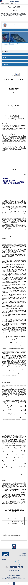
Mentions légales (4, 578)
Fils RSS (11, 579)
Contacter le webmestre (22, 578)
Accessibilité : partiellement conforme (12, 578)
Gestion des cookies (15, 579)
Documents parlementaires (5, 3)
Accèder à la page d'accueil (1, 1)
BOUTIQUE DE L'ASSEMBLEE (13, 570)
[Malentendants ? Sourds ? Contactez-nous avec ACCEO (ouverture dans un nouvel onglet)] (6, 567)
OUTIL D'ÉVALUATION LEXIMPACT (13, 575)
